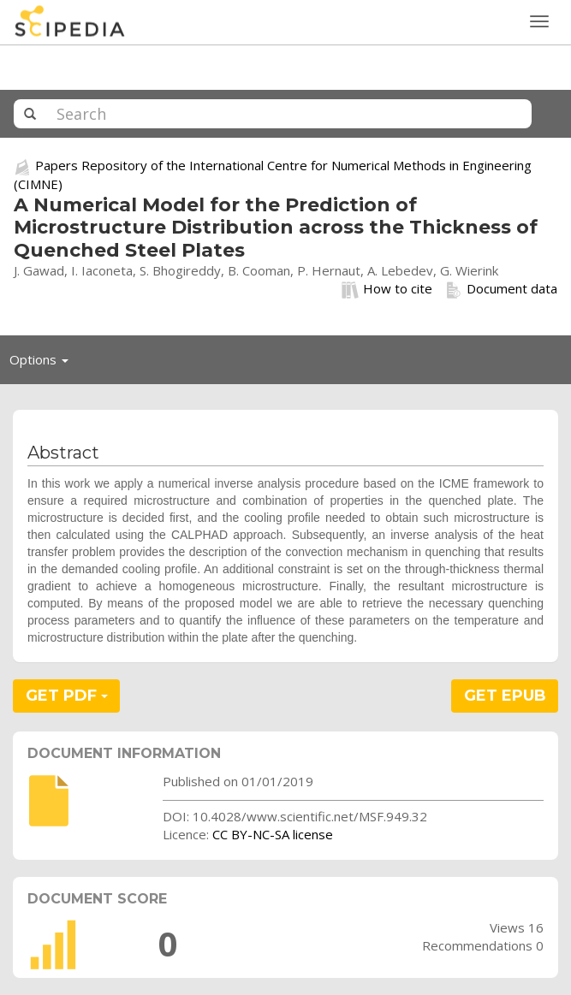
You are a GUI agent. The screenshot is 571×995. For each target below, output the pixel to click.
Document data (501, 289)
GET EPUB (505, 695)
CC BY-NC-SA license (272, 834)
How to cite (387, 289)
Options (43, 363)
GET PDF (67, 695)
